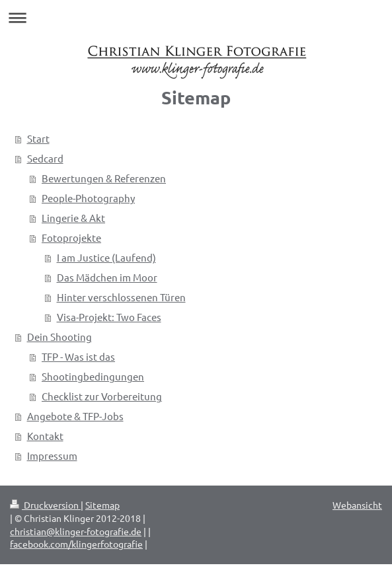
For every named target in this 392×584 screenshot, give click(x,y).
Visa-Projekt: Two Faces (109, 316)
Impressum (52, 455)
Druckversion (45, 505)
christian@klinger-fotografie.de (75, 531)
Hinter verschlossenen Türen (121, 297)
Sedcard (45, 158)
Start (38, 138)
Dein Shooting (59, 336)
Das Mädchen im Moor (107, 277)
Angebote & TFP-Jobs (75, 416)
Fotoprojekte (71, 237)
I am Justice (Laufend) (106, 257)
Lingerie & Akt (73, 217)
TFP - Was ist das (78, 356)
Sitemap (102, 505)
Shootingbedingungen (93, 376)
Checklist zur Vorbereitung (102, 396)
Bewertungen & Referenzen (104, 178)
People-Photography (88, 198)
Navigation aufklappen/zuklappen (196, 17)
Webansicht (357, 505)
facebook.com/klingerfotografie (76, 544)
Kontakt (45, 435)
